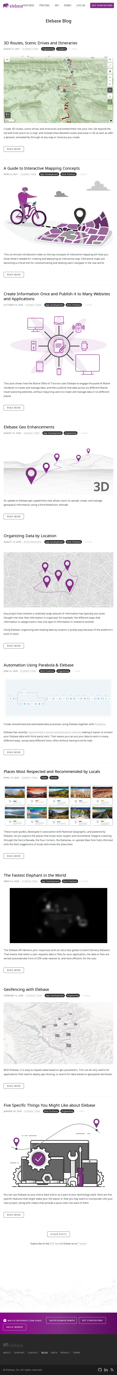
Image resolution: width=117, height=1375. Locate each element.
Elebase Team (30, 48)
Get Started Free (102, 5)
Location (61, 48)
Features (28, 5)
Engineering (48, 48)
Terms (76, 1352)
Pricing (44, 5)
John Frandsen (32, 541)
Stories (54, 777)
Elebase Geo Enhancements (29, 427)
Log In (80, 5)
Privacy (65, 1352)
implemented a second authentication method (54, 732)
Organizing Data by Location (30, 535)
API (57, 5)
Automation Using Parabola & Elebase (39, 665)
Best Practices (68, 174)
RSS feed (55, 1243)
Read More (14, 148)
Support (19, 1352)
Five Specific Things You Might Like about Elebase (49, 1105)
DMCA (54, 1352)
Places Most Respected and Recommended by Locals (52, 771)
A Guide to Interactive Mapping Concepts (42, 168)
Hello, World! (14, 1327)
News (44, 777)
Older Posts (58, 1234)
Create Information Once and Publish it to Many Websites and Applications (57, 296)
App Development (49, 174)
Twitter (82, 1243)
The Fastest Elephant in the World (35, 875)
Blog (45, 1352)
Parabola (100, 724)
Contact (33, 1352)
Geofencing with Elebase (26, 989)
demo (67, 5)
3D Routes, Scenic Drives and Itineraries (40, 43)
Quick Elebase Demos (62, 1320)
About (7, 1352)
